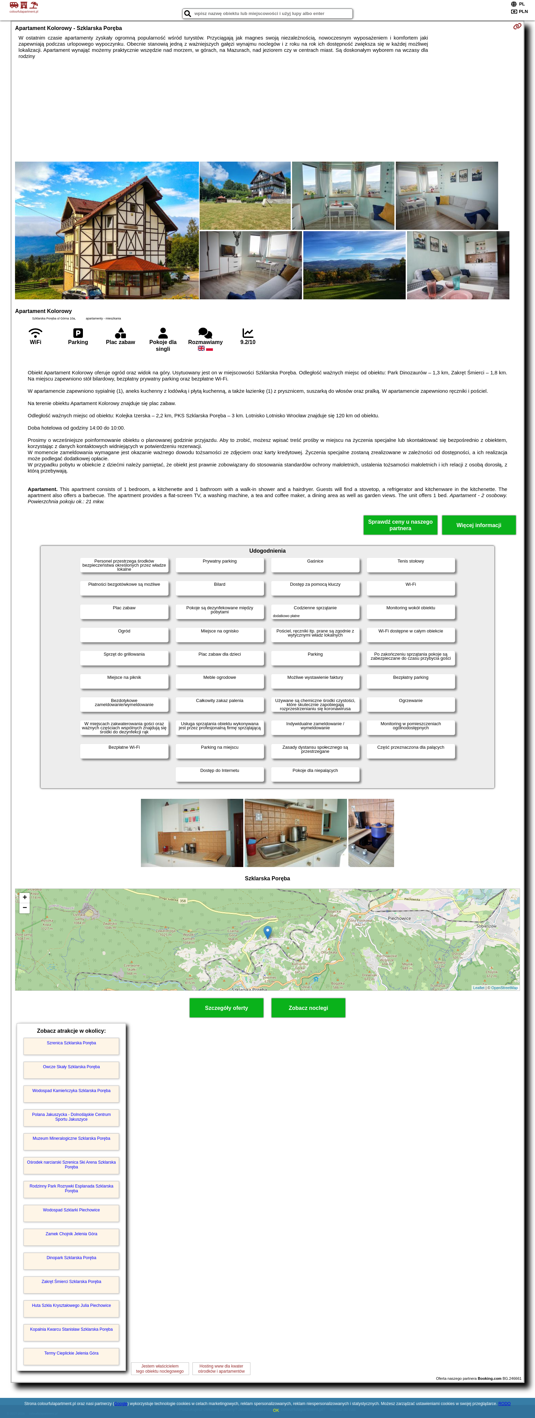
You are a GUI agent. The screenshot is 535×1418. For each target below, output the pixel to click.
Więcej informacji (479, 525)
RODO (504, 1403)
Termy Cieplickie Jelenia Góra (71, 1353)
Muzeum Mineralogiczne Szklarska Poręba (71, 1138)
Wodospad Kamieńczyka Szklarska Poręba (71, 1090)
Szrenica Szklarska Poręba (71, 1043)
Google (121, 1403)
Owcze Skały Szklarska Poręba (71, 1066)
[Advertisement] (267, 110)
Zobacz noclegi (308, 1008)
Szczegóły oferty (226, 1008)
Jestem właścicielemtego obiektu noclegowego (160, 1368)
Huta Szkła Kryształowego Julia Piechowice (71, 1305)
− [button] (25, 908)
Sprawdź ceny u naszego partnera (400, 525)
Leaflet (479, 988)
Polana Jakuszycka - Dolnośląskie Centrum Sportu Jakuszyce (71, 1117)
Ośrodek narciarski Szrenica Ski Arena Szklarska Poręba (71, 1164)
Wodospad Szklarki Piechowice (71, 1210)
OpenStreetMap (504, 988)
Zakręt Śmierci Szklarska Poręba (71, 1281)
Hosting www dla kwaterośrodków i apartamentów (221, 1368)
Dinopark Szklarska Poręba (71, 1257)
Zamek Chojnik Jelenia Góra (71, 1234)
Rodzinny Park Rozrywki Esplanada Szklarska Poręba (71, 1188)
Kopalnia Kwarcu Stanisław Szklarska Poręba (71, 1329)
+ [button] (25, 898)
